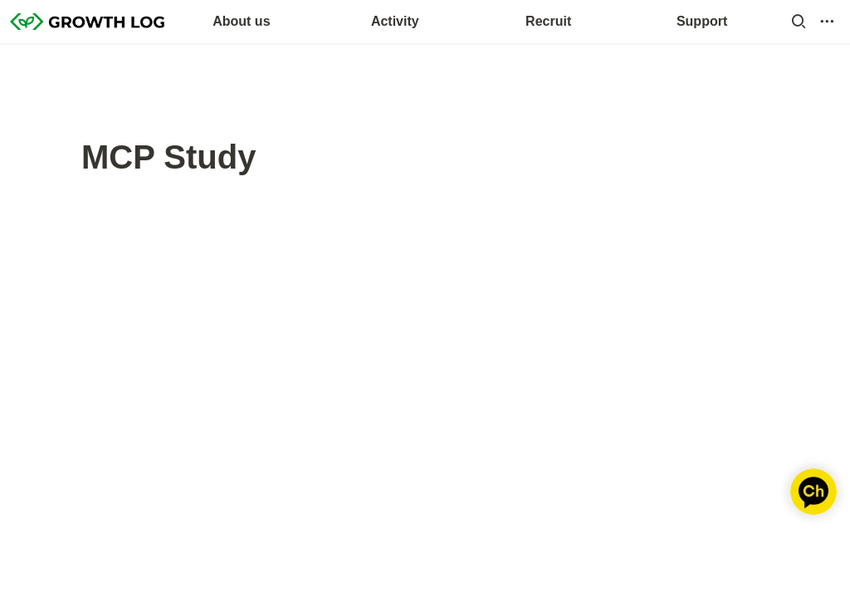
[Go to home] (87, 21)
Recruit (548, 21)
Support (702, 21)
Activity (395, 21)
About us (241, 21)
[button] (798, 21)
